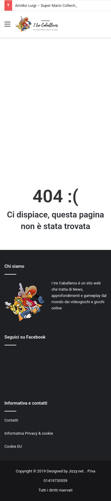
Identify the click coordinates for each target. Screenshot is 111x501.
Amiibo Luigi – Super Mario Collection (47, 5)
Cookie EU (13, 446)
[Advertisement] (55, 111)
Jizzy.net (76, 471)
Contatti (11, 420)
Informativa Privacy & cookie (28, 433)
